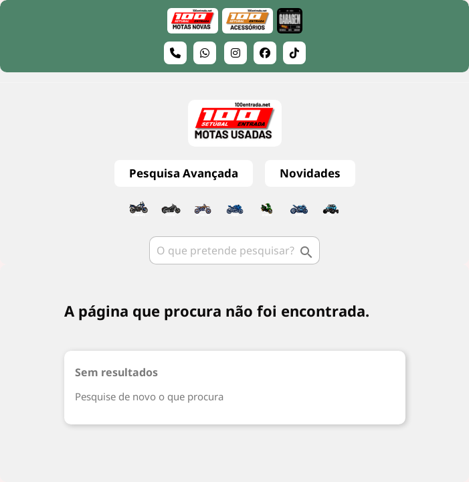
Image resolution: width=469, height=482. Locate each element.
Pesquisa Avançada (183, 173)
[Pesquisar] (234, 250)
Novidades (310, 173)
